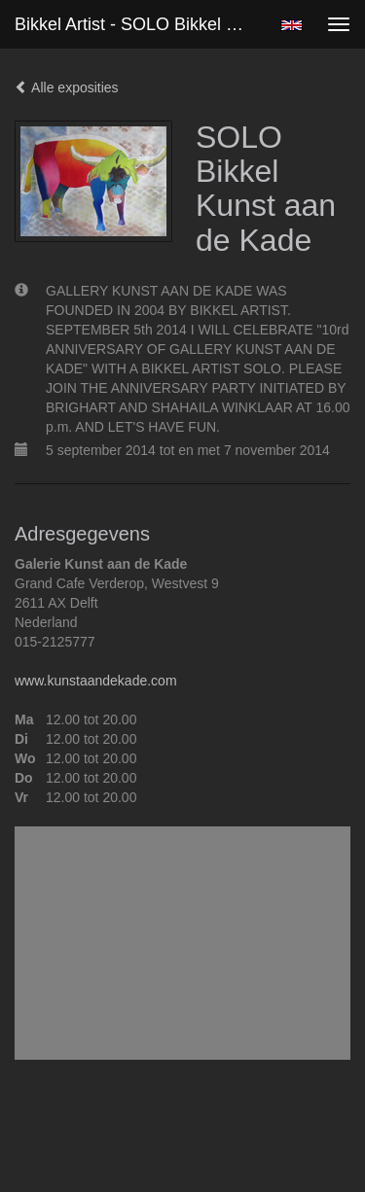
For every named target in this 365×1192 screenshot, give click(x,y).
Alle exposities (67, 87)
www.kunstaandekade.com (96, 680)
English (291, 25)
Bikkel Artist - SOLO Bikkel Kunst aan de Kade (140, 24)
